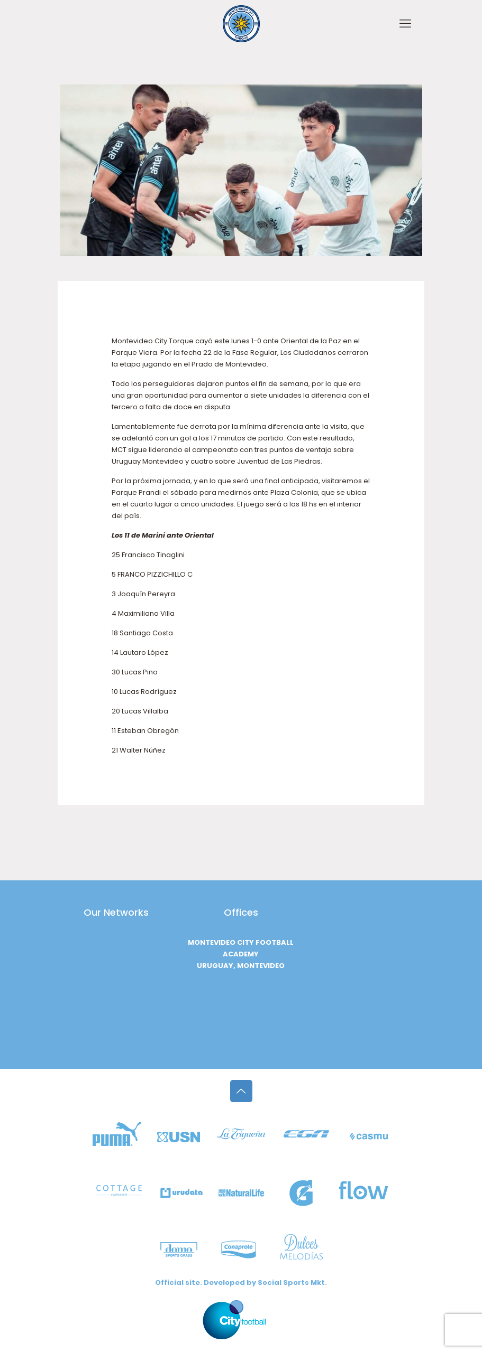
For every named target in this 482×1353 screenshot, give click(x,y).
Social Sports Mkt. (292, 1282)
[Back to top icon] (241, 1091)
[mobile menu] (405, 24)
